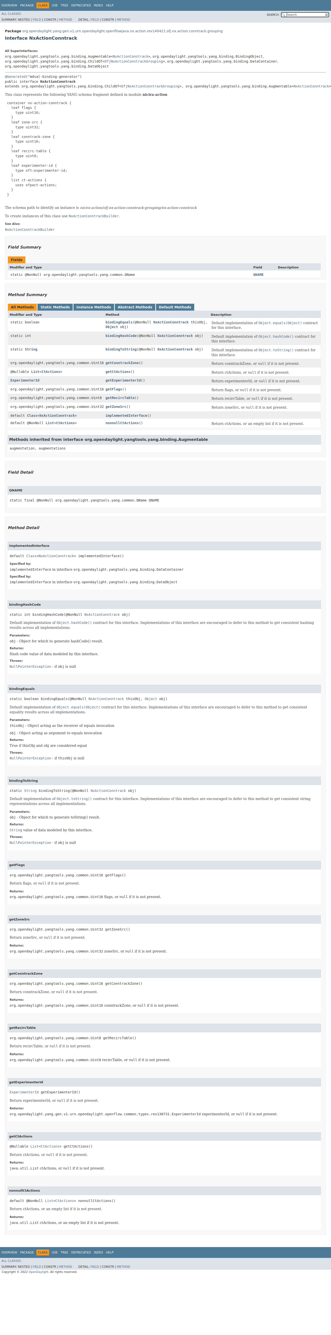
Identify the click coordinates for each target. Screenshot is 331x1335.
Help (110, 5)
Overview (9, 5)
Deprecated (81, 5)
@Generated (15, 77)
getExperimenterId (123, 380)
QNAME (258, 275)
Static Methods (55, 307)
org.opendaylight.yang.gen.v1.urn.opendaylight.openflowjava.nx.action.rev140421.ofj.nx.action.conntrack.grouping (122, 31)
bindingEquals (119, 322)
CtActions (50, 372)
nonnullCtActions (122, 423)
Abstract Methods (135, 307)
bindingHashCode (121, 336)
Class (32, 415)
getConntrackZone (122, 363)
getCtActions (117, 372)
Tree (64, 5)
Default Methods (175, 307)
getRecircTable (120, 398)
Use (55, 5)
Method (65, 19)
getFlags (113, 389)
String (31, 349)
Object (111, 327)
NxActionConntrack (130, 56)
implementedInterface (126, 415)
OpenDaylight (38, 1272)
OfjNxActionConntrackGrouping (134, 61)
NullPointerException (30, 666)
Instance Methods (93, 307)
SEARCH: (273, 15)
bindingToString (121, 349)
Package (27, 5)
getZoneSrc (115, 407)
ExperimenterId (24, 380)
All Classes (11, 14)
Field (37, 19)
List (35, 372)
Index (98, 5)
